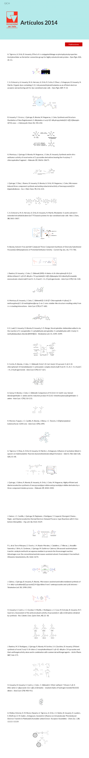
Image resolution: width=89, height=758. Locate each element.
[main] (50, 19)
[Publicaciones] (73, 44)
